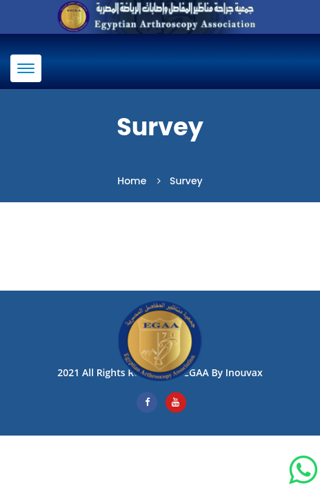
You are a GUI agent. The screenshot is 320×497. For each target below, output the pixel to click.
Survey (186, 181)
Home (131, 181)
